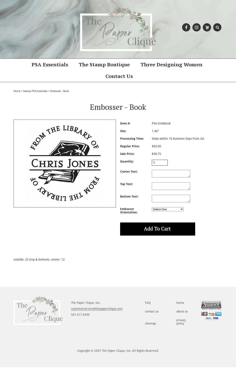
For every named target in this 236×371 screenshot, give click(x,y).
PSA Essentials (50, 64)
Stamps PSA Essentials (35, 91)
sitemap (150, 327)
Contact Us (119, 76)
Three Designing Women (171, 64)
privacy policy (181, 325)
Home (17, 91)
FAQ (148, 306)
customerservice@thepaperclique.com (97, 312)
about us (182, 315)
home (180, 306)
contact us (151, 315)
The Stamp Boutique (104, 64)
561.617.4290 (80, 318)
